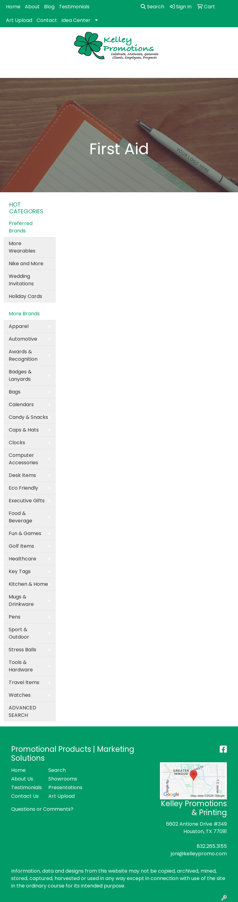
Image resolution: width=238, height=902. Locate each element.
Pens (14, 616)
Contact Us (25, 796)
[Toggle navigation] (9, 71)
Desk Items (22, 475)
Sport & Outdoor (19, 633)
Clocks (17, 442)
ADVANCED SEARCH (22, 711)
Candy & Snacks (28, 417)
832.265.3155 (212, 846)
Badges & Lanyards (20, 375)
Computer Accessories (23, 459)
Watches (20, 695)
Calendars (21, 404)
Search (152, 6)
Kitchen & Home (28, 584)
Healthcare (22, 558)
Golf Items (21, 546)
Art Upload (19, 20)
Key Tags (20, 571)
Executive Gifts (27, 500)
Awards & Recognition (23, 355)
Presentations (63, 787)
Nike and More (26, 263)
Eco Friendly (23, 487)
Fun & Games (25, 533)
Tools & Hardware (21, 666)
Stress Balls (22, 649)
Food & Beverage (20, 517)
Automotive (23, 339)
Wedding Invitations (21, 280)
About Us (22, 778)
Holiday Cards (25, 296)
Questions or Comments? (42, 809)
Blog (49, 6)
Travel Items (24, 682)
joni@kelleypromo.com (199, 853)
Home (13, 6)
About (32, 6)
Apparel (19, 326)
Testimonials (74, 6)
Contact (47, 20)
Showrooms (62, 778)
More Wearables (22, 247)
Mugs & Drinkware (21, 600)
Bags (14, 391)
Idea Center (75, 20)
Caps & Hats (24, 429)
